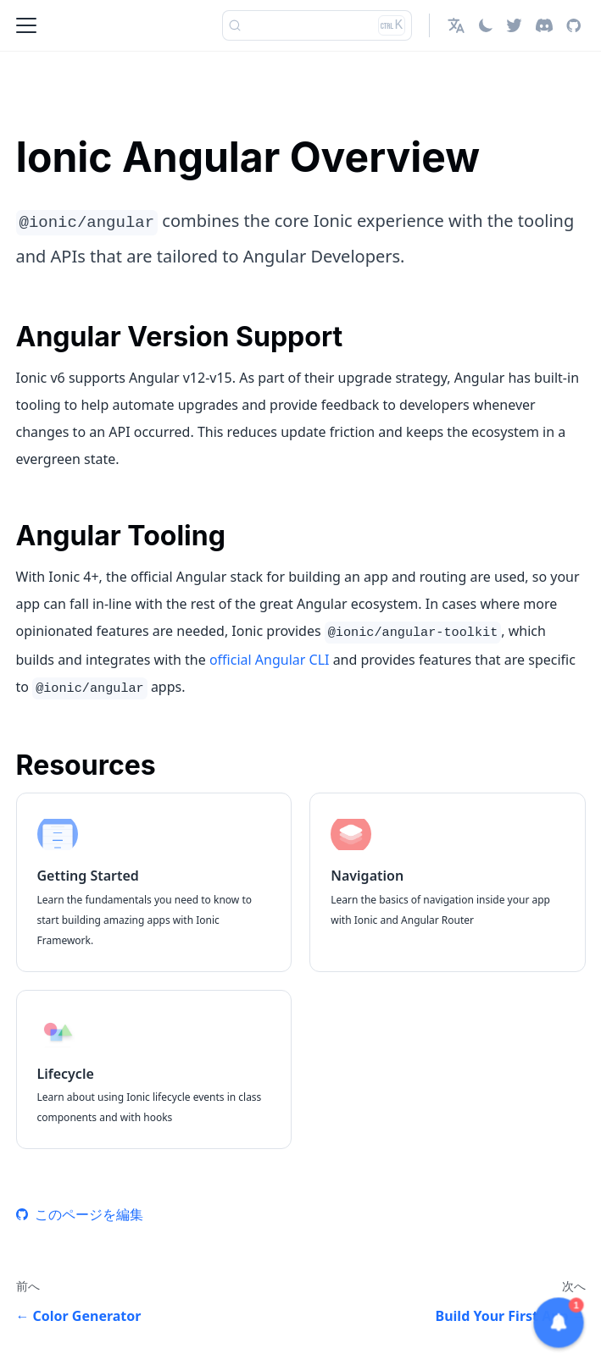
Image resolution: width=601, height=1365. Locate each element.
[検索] (317, 25)
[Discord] (544, 25)
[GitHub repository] (573, 25)
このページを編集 (79, 1214)
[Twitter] (514, 25)
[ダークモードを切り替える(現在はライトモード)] (485, 25)
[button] (456, 25)
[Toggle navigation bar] (26, 25)
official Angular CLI (269, 659)
